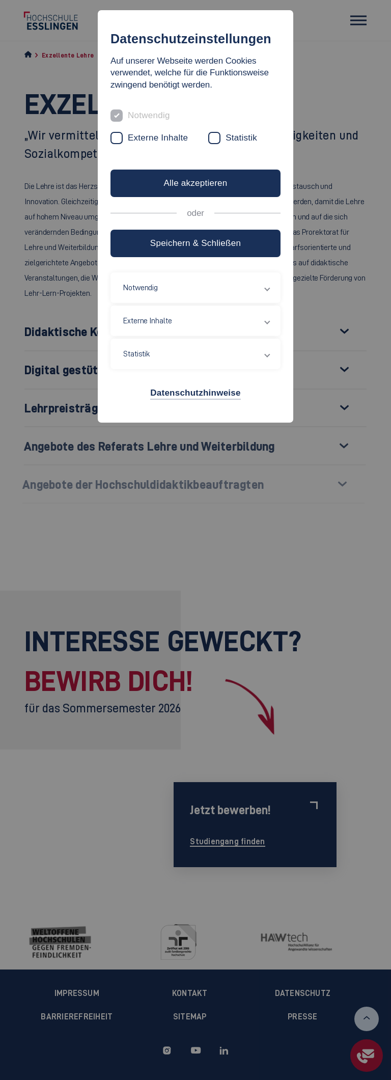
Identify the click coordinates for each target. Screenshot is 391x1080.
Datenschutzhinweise (195, 393)
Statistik (241, 138)
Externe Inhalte (158, 138)
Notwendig (149, 115)
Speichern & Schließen (195, 243)
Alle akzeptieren (195, 183)
